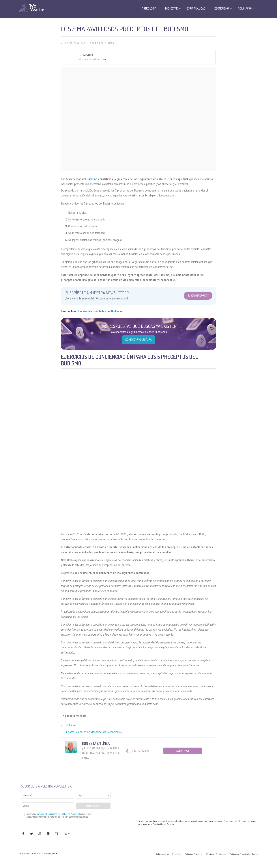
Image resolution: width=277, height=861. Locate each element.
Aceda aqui (182, 750)
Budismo (92, 179)
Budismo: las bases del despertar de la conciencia (93, 732)
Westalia (88, 54)
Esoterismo (221, 8)
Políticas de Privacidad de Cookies (244, 854)
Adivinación (245, 8)
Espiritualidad (75, 43)
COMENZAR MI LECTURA (138, 339)
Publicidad (176, 854)
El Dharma (70, 725)
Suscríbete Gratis (198, 295)
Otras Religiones (102, 43)
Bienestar (171, 8)
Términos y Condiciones (216, 854)
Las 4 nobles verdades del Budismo (100, 311)
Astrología (149, 8)
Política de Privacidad (194, 854)
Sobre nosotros (162, 854)
